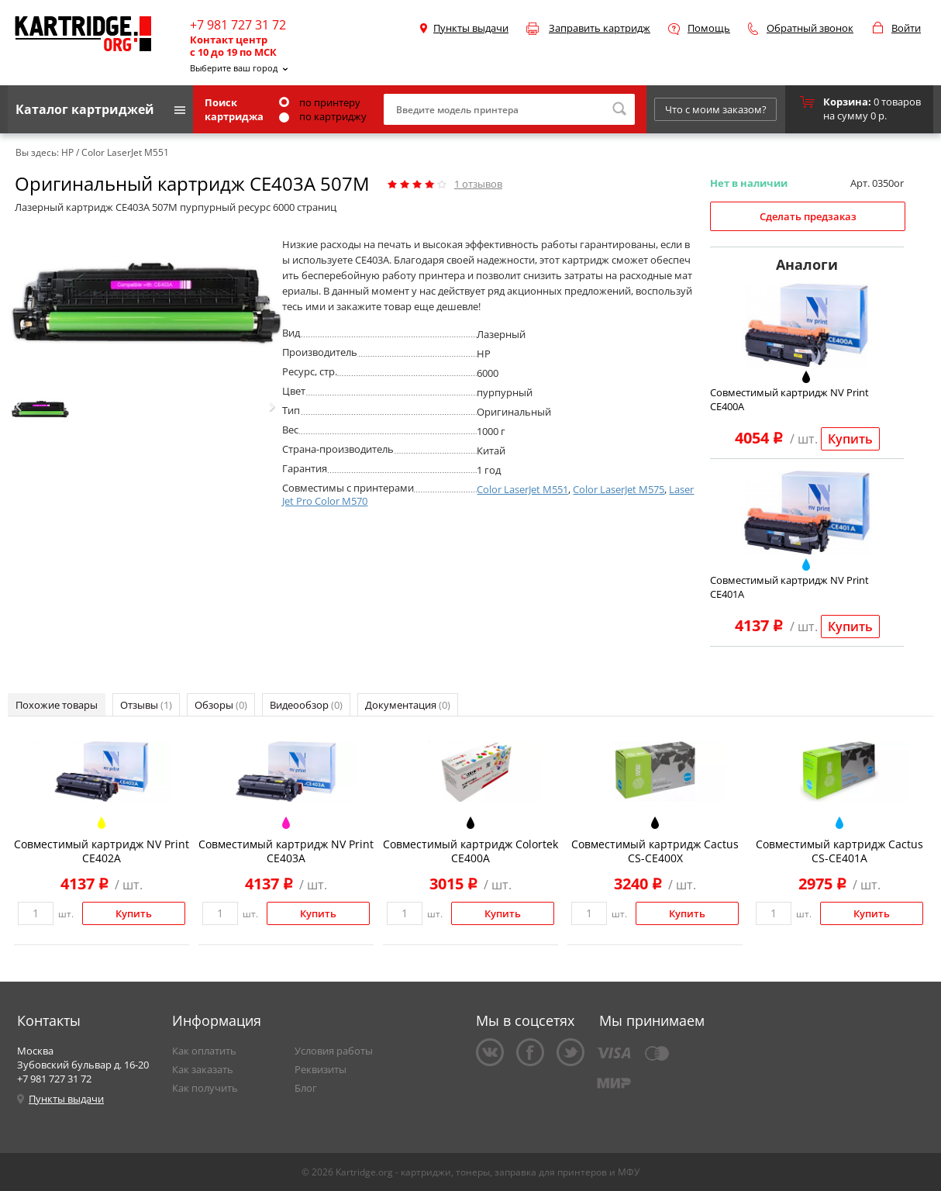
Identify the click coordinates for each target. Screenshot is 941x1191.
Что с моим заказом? (716, 109)
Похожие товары (57, 705)
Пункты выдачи (470, 28)
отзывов (478, 184)
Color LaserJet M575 (618, 489)
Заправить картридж (599, 28)
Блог (306, 1088)
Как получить (205, 1088)
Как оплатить (204, 1051)
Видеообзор (306, 705)
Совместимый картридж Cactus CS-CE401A (839, 851)
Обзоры (221, 705)
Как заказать (202, 1069)
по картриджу (323, 116)
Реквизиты (320, 1069)
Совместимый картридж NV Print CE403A (286, 851)
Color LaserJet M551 (522, 489)
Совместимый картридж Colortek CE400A (470, 851)
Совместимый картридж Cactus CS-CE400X (655, 851)
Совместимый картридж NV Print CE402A (101, 851)
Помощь (709, 28)
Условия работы (334, 1051)
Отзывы (146, 705)
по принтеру (319, 102)
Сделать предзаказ (808, 216)
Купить (850, 438)
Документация (407, 705)
